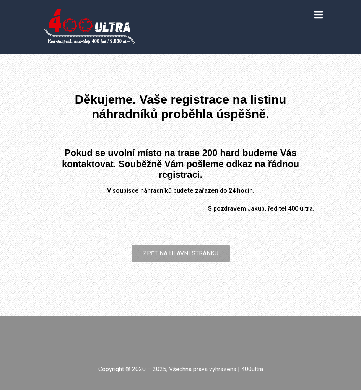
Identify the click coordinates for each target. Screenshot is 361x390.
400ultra (252, 369)
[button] (181, 253)
